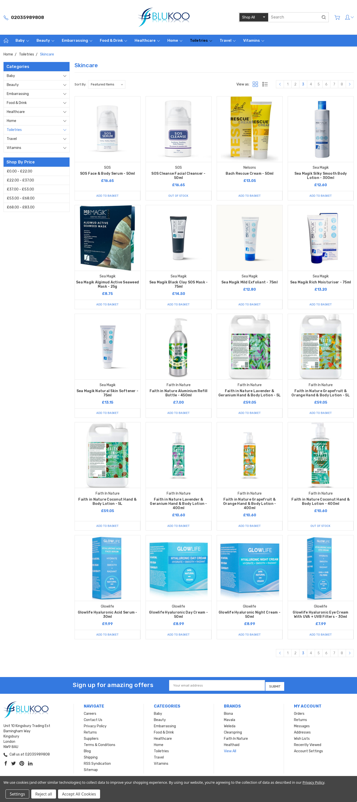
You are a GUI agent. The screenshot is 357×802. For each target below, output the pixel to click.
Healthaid (231, 746)
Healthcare (147, 40)
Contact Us (93, 721)
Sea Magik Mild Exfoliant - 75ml (249, 283)
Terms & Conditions (99, 746)
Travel (228, 40)
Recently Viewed (307, 746)
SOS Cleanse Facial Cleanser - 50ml (178, 175)
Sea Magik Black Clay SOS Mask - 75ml (178, 285)
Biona (228, 715)
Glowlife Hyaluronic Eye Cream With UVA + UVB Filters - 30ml (320, 617)
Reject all (43, 794)
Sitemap (91, 771)
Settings (17, 794)
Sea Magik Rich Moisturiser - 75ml (320, 283)
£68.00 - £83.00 (21, 207)
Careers (90, 715)
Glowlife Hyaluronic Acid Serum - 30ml (107, 617)
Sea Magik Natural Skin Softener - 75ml (107, 394)
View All (230, 752)
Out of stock (178, 195)
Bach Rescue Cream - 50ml (250, 173)
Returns (90, 734)
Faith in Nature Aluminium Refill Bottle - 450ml (179, 394)
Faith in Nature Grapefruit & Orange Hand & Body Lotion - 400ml (249, 505)
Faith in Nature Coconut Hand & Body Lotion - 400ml (320, 503)
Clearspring (233, 734)
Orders (299, 715)
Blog (87, 752)
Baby (22, 40)
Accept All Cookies (79, 794)
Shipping (91, 759)
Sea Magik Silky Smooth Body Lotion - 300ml (320, 175)
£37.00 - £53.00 (20, 189)
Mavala (229, 721)
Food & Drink (113, 40)
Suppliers (91, 740)
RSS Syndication (97, 765)
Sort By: (80, 84)
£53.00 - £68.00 (21, 198)
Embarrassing (77, 40)
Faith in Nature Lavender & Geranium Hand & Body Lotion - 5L (249, 394)
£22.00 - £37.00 (20, 180)
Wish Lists (302, 740)
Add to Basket (107, 195)
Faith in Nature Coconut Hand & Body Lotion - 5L (107, 503)
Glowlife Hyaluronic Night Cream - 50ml (249, 617)
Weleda (229, 727)
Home (174, 40)
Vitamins (253, 40)
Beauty (45, 40)
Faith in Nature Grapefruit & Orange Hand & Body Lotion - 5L (320, 394)
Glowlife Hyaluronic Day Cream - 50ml (178, 617)
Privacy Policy (95, 727)
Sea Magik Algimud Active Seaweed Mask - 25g (107, 285)
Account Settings (308, 752)
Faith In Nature (236, 740)
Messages (302, 727)
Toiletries (201, 40)
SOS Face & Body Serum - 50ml (107, 173)
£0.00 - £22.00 (19, 171)
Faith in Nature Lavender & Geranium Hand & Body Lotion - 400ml (178, 505)
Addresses (302, 734)
